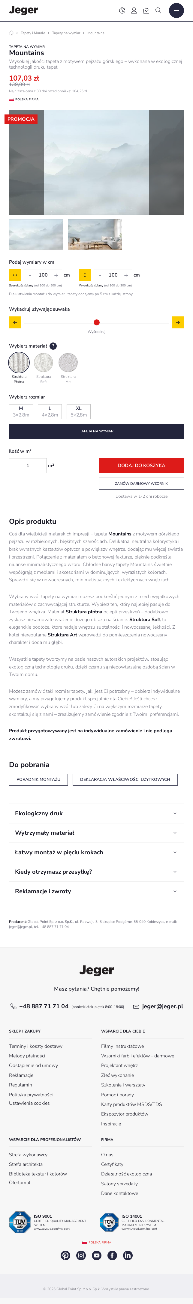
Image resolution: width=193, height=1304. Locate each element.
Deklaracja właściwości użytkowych (125, 779)
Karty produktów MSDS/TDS (131, 1104)
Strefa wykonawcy (28, 1154)
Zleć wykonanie (117, 1075)
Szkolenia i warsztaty (123, 1085)
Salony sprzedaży (119, 1184)
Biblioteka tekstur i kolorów (38, 1174)
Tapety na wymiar (66, 33)
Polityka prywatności (31, 1095)
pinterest (65, 1255)
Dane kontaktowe (119, 1193)
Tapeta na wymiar (96, 431)
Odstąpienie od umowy (33, 1065)
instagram (81, 1255)
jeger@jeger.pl (162, 1006)
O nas (107, 1154)
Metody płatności (27, 1056)
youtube (96, 1255)
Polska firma (100, 1242)
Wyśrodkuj (96, 331)
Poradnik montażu (38, 779)
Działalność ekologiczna (126, 1174)
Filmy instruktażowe (122, 1046)
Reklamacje (21, 1075)
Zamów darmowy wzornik (141, 483)
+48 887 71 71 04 (71, 1006)
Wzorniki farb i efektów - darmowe (137, 1056)
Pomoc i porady (117, 1095)
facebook (112, 1255)
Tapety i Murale (33, 33)
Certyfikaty (112, 1164)
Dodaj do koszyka (141, 465)
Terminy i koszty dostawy (35, 1046)
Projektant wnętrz (119, 1065)
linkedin (128, 1255)
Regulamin (20, 1085)
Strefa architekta (26, 1164)
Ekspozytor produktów (124, 1114)
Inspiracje (111, 1124)
